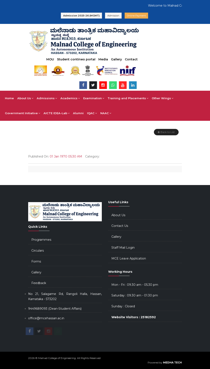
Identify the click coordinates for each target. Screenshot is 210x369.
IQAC (92, 113)
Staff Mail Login (123, 247)
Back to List (166, 132)
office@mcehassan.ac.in (46, 318)
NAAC (105, 113)
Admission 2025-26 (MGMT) (81, 15)
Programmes (41, 240)
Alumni (78, 113)
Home (9, 98)
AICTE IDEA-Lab (57, 113)
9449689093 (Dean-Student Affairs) (55, 309)
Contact (131, 59)
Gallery (116, 59)
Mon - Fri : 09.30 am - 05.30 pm (134, 285)
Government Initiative (22, 113)
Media (103, 59)
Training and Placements (128, 98)
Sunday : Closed (123, 306)
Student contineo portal (76, 59)
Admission (113, 15)
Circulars (37, 250)
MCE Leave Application (128, 258)
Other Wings (162, 98)
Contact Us (119, 226)
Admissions (47, 98)
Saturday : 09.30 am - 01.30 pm (134, 295)
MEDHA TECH (172, 362)
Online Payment (136, 15)
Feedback (38, 283)
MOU (50, 59)
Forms (36, 261)
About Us (25, 98)
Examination (93, 98)
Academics (70, 98)
